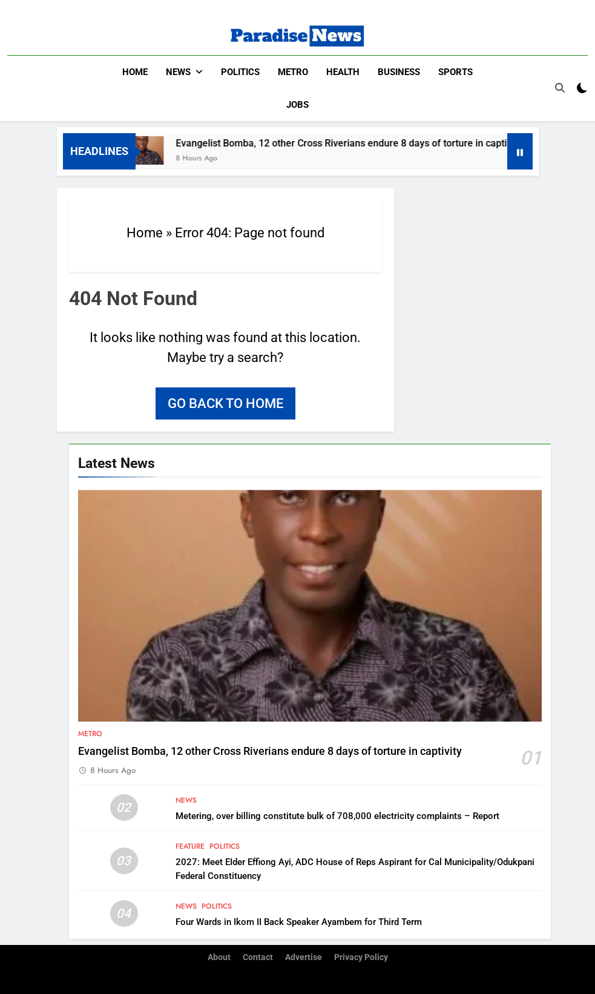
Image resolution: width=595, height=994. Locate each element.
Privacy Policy (361, 957)
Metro (293, 72)
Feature (190, 846)
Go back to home (225, 403)
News (178, 72)
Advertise (303, 957)
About (219, 957)
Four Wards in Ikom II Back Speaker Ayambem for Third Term (299, 922)
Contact (258, 957)
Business (399, 72)
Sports (455, 72)
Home (135, 72)
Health (343, 72)
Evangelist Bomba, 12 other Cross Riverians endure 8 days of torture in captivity (356, 143)
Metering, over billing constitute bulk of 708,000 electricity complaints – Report (337, 816)
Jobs (297, 104)
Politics (240, 72)
